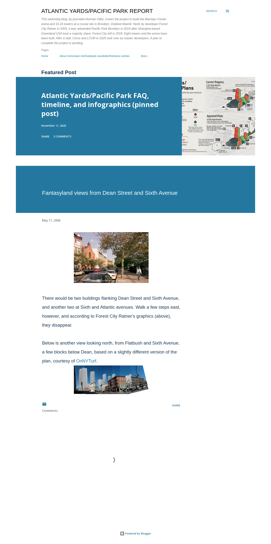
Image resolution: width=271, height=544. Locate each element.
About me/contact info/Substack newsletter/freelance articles (95, 56)
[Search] (211, 11)
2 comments (62, 136)
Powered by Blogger (135, 533)
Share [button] (45, 136)
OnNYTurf (86, 360)
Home (44, 56)
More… (145, 56)
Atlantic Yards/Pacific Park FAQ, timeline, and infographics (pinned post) (99, 104)
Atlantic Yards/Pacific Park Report (97, 11)
